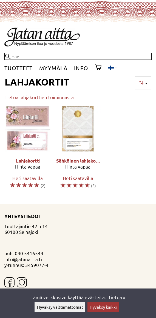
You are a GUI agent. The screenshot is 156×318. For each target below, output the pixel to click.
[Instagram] (22, 282)
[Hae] (78, 56)
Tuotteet (18, 67)
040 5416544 (29, 253)
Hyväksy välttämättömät (60, 307)
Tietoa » (116, 297)
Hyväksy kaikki (103, 307)
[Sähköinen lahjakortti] (78, 150)
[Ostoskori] (98, 68)
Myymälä (53, 67)
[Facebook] (9, 282)
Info (81, 67)
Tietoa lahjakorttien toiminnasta (39, 97)
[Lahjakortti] (28, 150)
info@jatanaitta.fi (23, 259)
